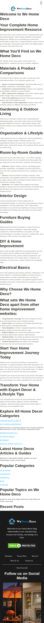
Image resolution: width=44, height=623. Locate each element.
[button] (41, 3)
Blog (2, 481)
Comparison (5, 474)
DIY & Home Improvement (10, 424)
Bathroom (4, 440)
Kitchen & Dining (7, 436)
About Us (35, 556)
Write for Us (14, 561)
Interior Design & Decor (10, 420)
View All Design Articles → (11, 443)
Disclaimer (8, 556)
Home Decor (5, 470)
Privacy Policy (22, 556)
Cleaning (4, 485)
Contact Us (29, 561)
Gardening (4, 477)
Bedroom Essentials (9, 433)
